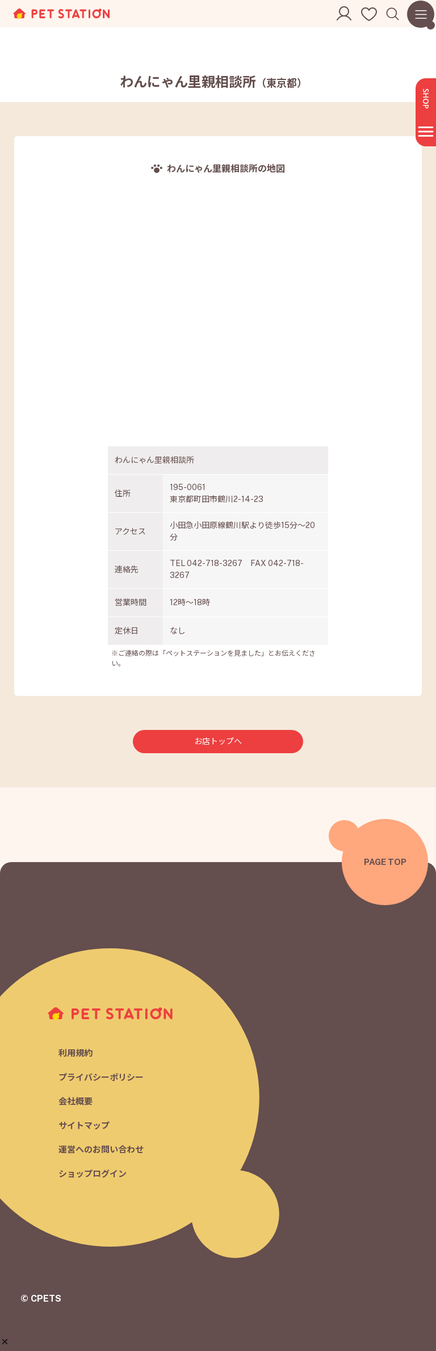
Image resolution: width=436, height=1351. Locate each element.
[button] (5, 1341)
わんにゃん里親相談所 (213, 81)
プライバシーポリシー (101, 1077)
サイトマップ (84, 1125)
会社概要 (75, 1101)
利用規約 (75, 1053)
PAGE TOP (385, 862)
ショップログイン (92, 1174)
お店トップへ (218, 741)
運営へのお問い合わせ (101, 1149)
